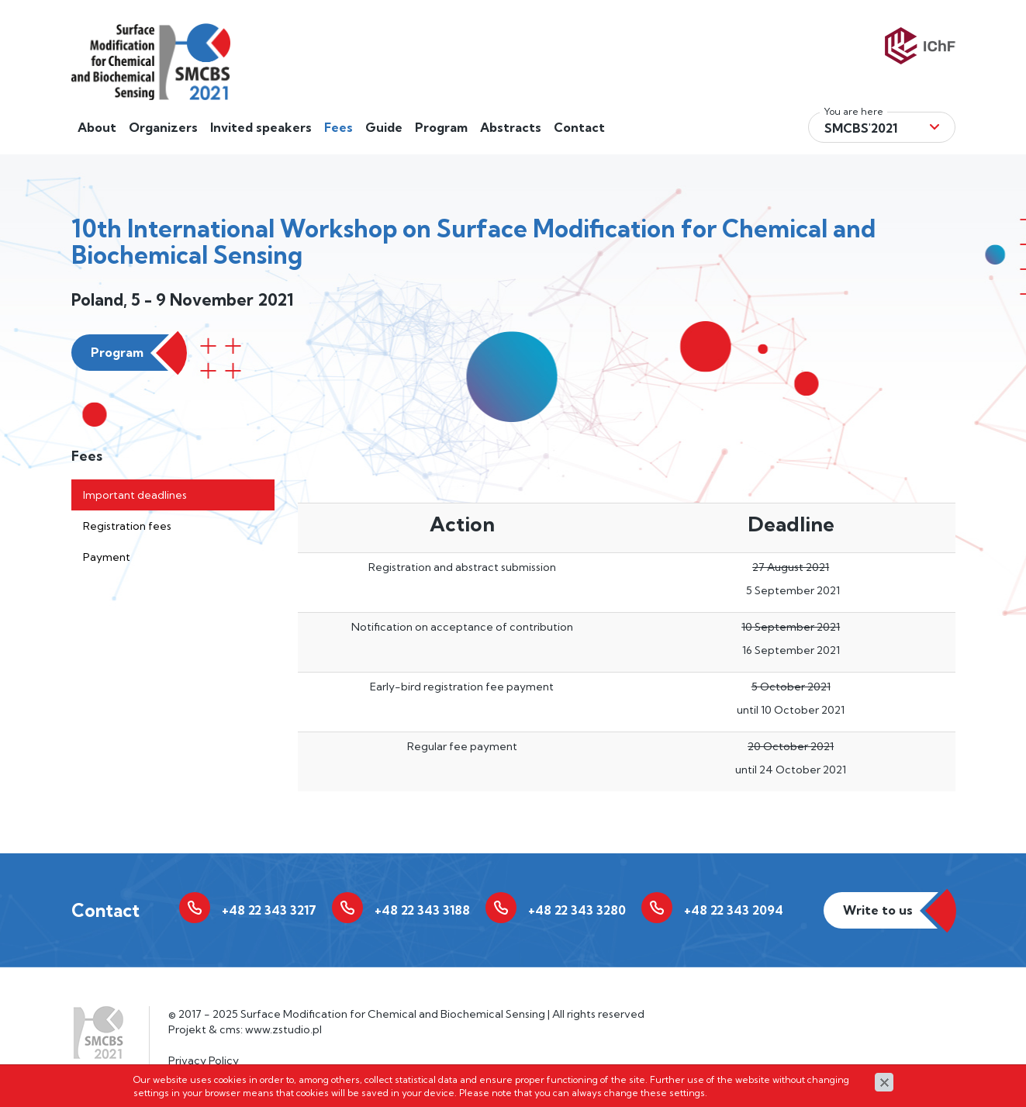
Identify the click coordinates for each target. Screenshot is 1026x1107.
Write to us (878, 910)
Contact (579, 127)
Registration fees (127, 526)
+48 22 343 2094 (733, 910)
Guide (383, 127)
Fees (338, 127)
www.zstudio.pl (283, 1029)
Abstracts (510, 127)
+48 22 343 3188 (422, 910)
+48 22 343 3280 (577, 910)
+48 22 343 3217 (269, 910)
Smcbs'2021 (860, 128)
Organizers (163, 127)
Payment (106, 557)
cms (229, 1029)
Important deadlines (135, 495)
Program (441, 127)
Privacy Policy (203, 1060)
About (97, 127)
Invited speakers (261, 127)
